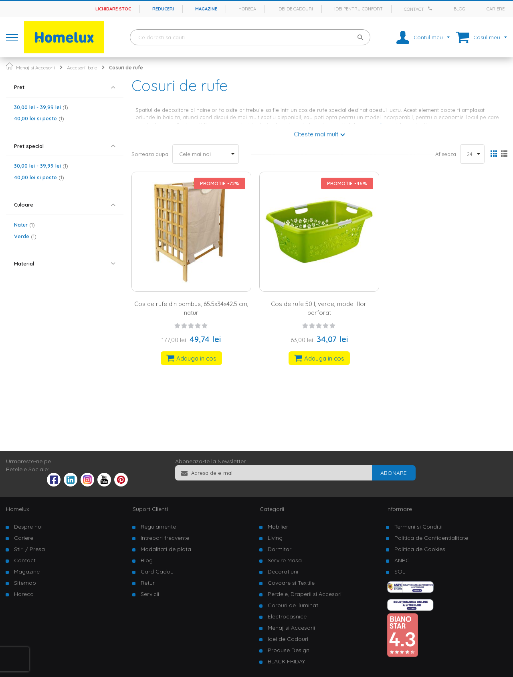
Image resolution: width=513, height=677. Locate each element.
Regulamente (158, 526)
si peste (39, 118)
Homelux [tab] (17, 509)
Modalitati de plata (166, 549)
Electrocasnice (287, 616)
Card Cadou (157, 571)
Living (275, 537)
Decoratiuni (283, 571)
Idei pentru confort (358, 9)
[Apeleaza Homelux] (431, 8)
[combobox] (250, 37)
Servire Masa (285, 560)
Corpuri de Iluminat (293, 605)
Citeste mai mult (316, 134)
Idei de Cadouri (288, 639)
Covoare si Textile (291, 582)
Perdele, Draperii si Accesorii (305, 594)
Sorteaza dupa (149, 154)
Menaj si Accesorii (35, 68)
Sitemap (25, 582)
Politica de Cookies (419, 549)
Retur (148, 582)
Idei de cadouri (295, 9)
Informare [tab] (399, 509)
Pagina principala (9, 66)
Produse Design (288, 650)
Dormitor (279, 549)
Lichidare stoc (113, 9)
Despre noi (28, 526)
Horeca (247, 9)
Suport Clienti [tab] (150, 509)
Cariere (496, 9)
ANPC (402, 560)
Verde (25, 236)
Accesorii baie (82, 68)
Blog (459, 9)
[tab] (64, 87)
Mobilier (278, 526)
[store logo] (64, 37)
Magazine (206, 9)
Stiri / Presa (29, 549)
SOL (399, 571)
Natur (24, 224)
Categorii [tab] (272, 509)
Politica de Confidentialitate (431, 537)
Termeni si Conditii (418, 526)
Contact (414, 9)
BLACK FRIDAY (286, 661)
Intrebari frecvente (165, 537)
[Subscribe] (394, 472)
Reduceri (163, 9)
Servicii (150, 594)
